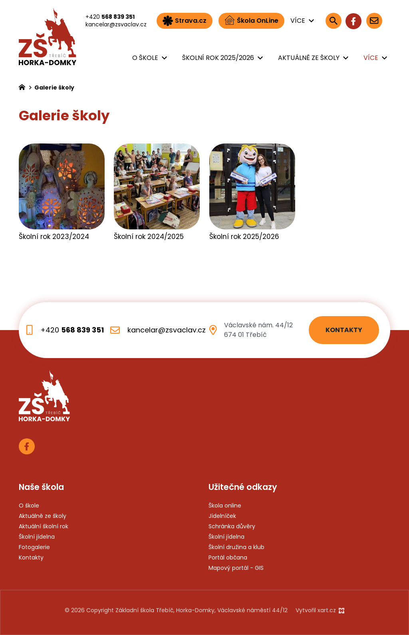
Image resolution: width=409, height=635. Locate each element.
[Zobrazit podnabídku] (311, 21)
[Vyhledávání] (333, 21)
